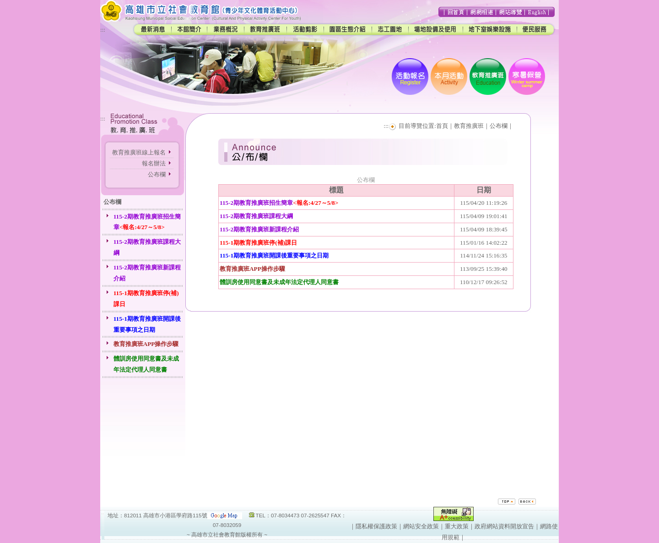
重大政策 (457, 526)
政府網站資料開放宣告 (504, 526)
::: (102, 29)
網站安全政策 (421, 526)
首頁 (442, 125)
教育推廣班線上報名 (139, 152)
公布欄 (157, 174)
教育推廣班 (469, 125)
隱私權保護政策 (376, 526)
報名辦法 (154, 163)
